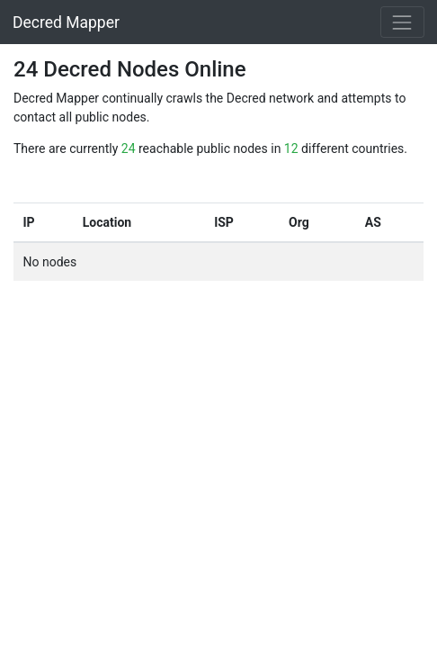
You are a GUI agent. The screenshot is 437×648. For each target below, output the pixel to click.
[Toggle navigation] (402, 22)
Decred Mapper (66, 23)
